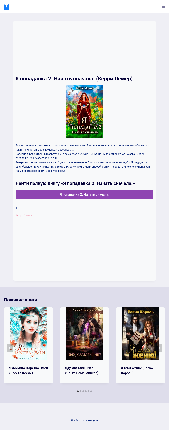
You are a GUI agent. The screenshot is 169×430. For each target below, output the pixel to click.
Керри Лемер (24, 215)
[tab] (78, 391)
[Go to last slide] (10, 348)
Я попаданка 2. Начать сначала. (84, 194)
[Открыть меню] (163, 6)
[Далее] (159, 348)
